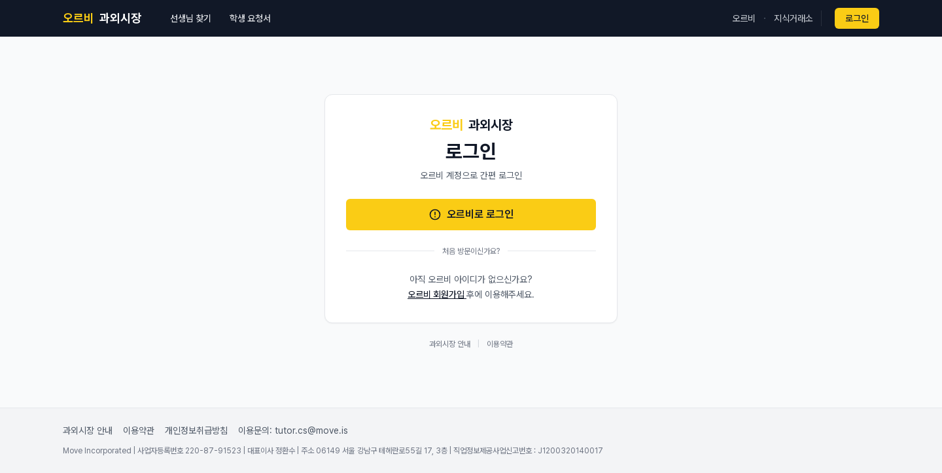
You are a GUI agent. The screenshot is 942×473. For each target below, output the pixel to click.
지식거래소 (793, 18)
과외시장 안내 (449, 344)
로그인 (857, 18)
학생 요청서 (250, 18)
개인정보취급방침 (196, 430)
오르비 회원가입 (437, 294)
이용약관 (500, 344)
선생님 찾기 (190, 18)
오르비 (744, 18)
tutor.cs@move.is (311, 430)
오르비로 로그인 (471, 214)
